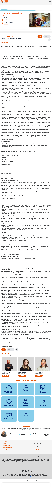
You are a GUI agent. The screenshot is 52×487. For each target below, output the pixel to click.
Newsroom (4, 443)
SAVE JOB (47, 36)
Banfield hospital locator (6, 445)
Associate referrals (6, 449)
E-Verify (16, 463)
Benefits (32, 31)
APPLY (40, 36)
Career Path (43, 31)
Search (26, 4)
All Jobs (38, 449)
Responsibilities (9, 31)
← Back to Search (4, 7)
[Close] (48, 485)
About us (4, 441)
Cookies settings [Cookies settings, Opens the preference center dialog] (37, 485)
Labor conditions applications (7, 447)
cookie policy (20, 485)
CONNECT (5, 376)
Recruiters (21, 31)
